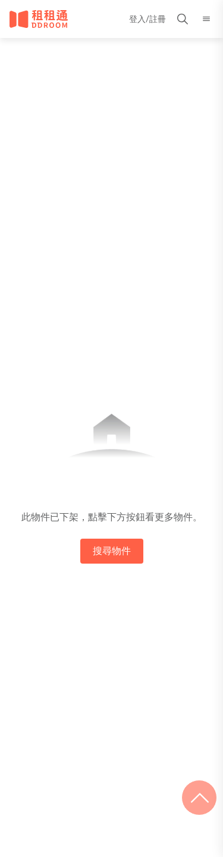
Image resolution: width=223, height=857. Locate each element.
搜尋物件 (112, 550)
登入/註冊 (147, 19)
